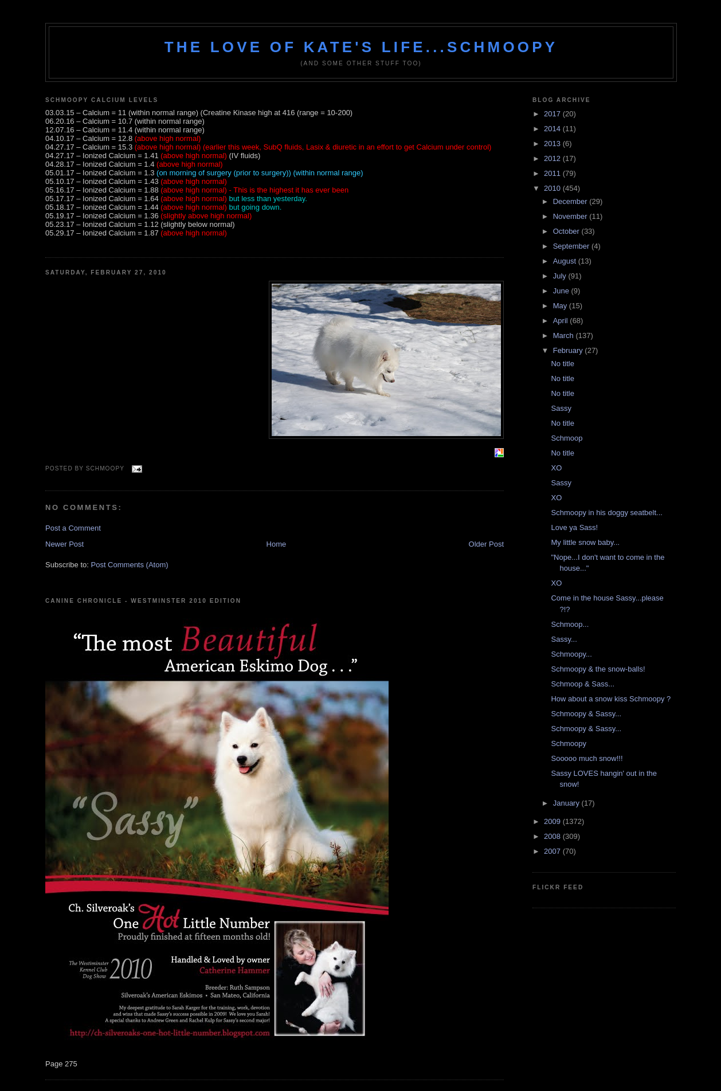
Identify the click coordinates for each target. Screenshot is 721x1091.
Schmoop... (570, 624)
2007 (553, 851)
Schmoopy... (571, 654)
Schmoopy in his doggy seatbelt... (606, 512)
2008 (553, 836)
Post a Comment (73, 528)
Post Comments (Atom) (130, 564)
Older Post (486, 544)
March (564, 335)
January (567, 803)
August (565, 261)
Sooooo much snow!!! (586, 758)
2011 (553, 173)
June (562, 291)
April (561, 320)
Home (277, 544)
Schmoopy (568, 743)
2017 (553, 113)
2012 (553, 158)
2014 (553, 128)
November (571, 216)
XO (556, 468)
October (567, 231)
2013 (553, 143)
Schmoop (566, 438)
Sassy (561, 408)
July (561, 276)
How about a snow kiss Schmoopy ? (611, 698)
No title (562, 363)
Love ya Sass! (574, 527)
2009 (553, 821)
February (569, 350)
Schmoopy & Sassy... (586, 713)
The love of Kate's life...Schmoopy (361, 47)
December (571, 201)
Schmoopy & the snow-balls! (598, 669)
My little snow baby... (585, 542)
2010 (553, 188)
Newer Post (64, 544)
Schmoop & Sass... (582, 684)
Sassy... (564, 639)
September (572, 246)
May (561, 305)
